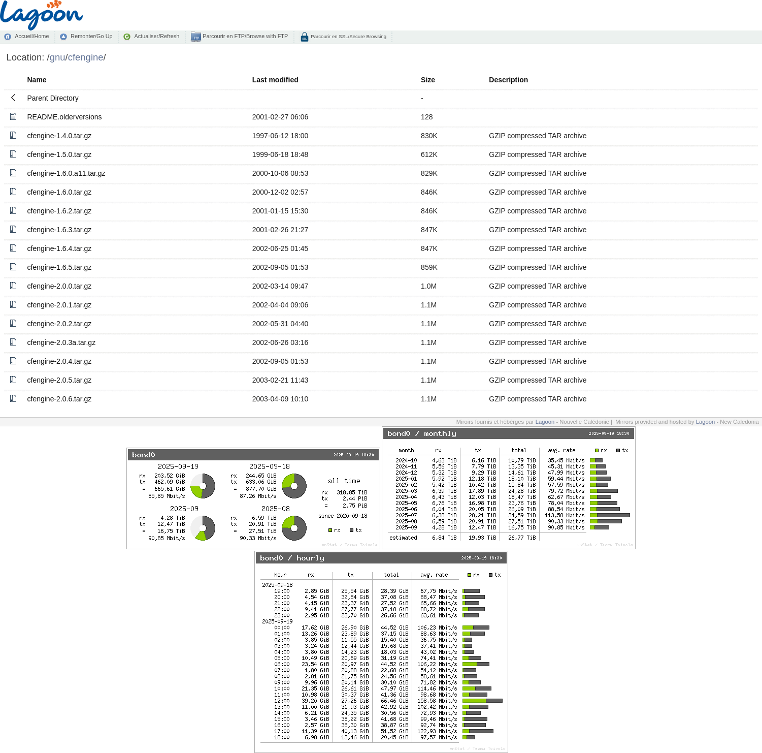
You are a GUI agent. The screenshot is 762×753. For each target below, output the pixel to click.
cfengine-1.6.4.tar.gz (59, 248)
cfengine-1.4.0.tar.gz (59, 136)
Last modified (275, 80)
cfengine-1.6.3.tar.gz (59, 230)
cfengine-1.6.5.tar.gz (59, 267)
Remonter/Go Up (91, 36)
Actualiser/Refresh (156, 36)
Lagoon (545, 422)
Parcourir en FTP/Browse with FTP (244, 36)
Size (428, 80)
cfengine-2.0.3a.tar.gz (61, 342)
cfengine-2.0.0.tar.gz (59, 286)
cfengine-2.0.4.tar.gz (59, 361)
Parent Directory (53, 98)
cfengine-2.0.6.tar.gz (59, 399)
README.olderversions (64, 117)
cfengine (86, 57)
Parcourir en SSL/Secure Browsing (348, 36)
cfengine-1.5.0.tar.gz (59, 154)
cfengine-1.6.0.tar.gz (59, 192)
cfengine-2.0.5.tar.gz (59, 380)
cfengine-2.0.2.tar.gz (59, 324)
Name (37, 80)
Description (508, 80)
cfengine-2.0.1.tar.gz (59, 305)
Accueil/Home (32, 36)
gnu (57, 57)
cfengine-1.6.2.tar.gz (59, 211)
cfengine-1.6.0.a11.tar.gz (66, 173)
